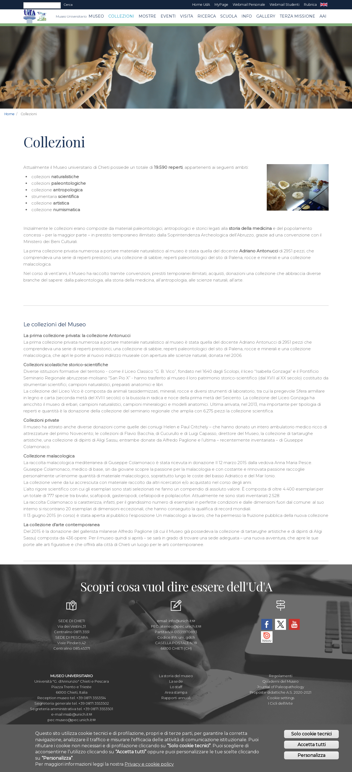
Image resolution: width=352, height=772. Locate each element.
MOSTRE (147, 16)
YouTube (294, 624)
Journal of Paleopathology (280, 687)
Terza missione (297, 16)
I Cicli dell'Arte (280, 703)
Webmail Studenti (284, 4)
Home (9, 114)
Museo (96, 16)
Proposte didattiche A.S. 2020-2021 (280, 692)
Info (246, 16)
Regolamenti (280, 676)
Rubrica (310, 4)
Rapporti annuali (176, 698)
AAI (323, 16)
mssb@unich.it (77, 714)
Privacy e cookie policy (149, 766)
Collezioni (121, 16)
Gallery (265, 16)
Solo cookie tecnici (311, 736)
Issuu (267, 637)
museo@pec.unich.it (75, 720)
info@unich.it (182, 621)
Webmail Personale (249, 4)
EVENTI (168, 16)
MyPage (221, 4)
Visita (186, 16)
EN (324, 4)
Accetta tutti (312, 747)
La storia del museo (176, 676)
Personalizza (311, 757)
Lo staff (176, 687)
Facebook (267, 624)
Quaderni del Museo (280, 681)
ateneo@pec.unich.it (180, 626)
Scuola (228, 16)
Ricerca (206, 16)
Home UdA (201, 4)
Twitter (280, 624)
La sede (176, 681)
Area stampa (176, 692)
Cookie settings (280, 698)
